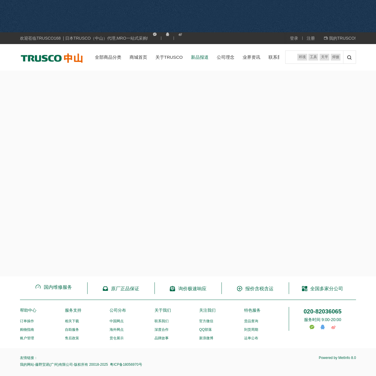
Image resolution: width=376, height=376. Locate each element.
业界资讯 (251, 57)
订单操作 (27, 321)
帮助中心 (28, 310)
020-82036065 (322, 311)
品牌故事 (162, 338)
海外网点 (117, 330)
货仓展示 (117, 338)
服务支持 (73, 310)
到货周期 (251, 330)
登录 (294, 38)
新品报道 (200, 57)
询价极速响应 (187, 288)
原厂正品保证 (121, 288)
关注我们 (207, 310)
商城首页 (138, 57)
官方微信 (206, 321)
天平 (324, 57)
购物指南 (27, 330)
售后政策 (72, 338)
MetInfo (344, 358)
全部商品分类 (108, 57)
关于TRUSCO (169, 57)
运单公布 (251, 338)
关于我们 (163, 310)
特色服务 (252, 310)
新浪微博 (206, 338)
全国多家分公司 (322, 288)
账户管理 (27, 338)
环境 (301, 57)
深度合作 (162, 330)
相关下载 (72, 321)
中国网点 (117, 321)
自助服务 (72, 330)
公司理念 (225, 57)
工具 (312, 57)
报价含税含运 (255, 288)
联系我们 (277, 57)
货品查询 (251, 321)
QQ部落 (205, 330)
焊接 (335, 57)
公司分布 (118, 310)
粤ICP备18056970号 (125, 364)
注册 (311, 38)
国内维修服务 (53, 287)
